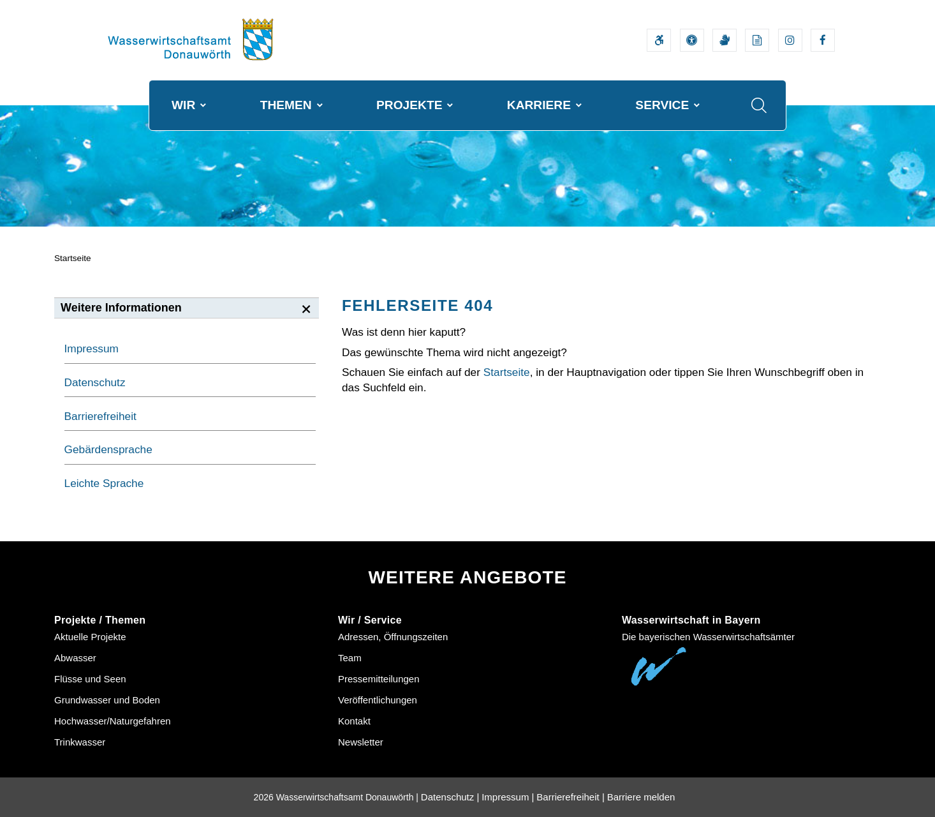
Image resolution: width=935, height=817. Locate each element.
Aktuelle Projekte (90, 636)
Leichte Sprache (104, 483)
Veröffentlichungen (377, 699)
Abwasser (75, 657)
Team (350, 657)
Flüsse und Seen (90, 678)
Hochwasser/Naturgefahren (112, 721)
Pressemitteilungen (379, 678)
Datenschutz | (450, 796)
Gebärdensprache (108, 449)
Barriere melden (641, 796)
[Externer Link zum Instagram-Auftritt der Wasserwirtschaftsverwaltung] (790, 40)
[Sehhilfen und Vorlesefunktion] (692, 40)
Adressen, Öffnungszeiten (393, 636)
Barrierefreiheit (100, 416)
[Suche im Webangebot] (759, 105)
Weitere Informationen (121, 307)
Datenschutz (95, 382)
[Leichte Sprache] (757, 40)
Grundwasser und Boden (107, 699)
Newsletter (360, 742)
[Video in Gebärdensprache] (724, 40)
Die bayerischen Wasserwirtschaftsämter (708, 636)
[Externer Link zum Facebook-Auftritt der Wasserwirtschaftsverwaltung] (823, 40)
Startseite (72, 258)
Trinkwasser (79, 742)
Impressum (91, 348)
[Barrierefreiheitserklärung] (659, 40)
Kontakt (354, 721)
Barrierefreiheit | (570, 796)
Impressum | (508, 796)
